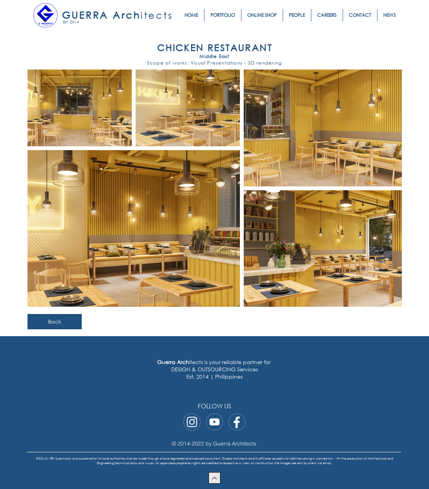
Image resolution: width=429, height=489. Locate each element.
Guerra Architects (234, 443)
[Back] (55, 321)
